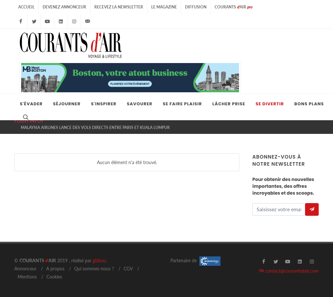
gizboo (99, 260)
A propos (55, 268)
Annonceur (25, 268)
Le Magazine (164, 7)
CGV (128, 268)
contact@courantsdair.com (289, 271)
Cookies (54, 276)
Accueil (26, 7)
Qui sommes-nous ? (94, 268)
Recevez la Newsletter (118, 7)
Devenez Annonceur (64, 7)
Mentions (27, 276)
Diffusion (195, 7)
